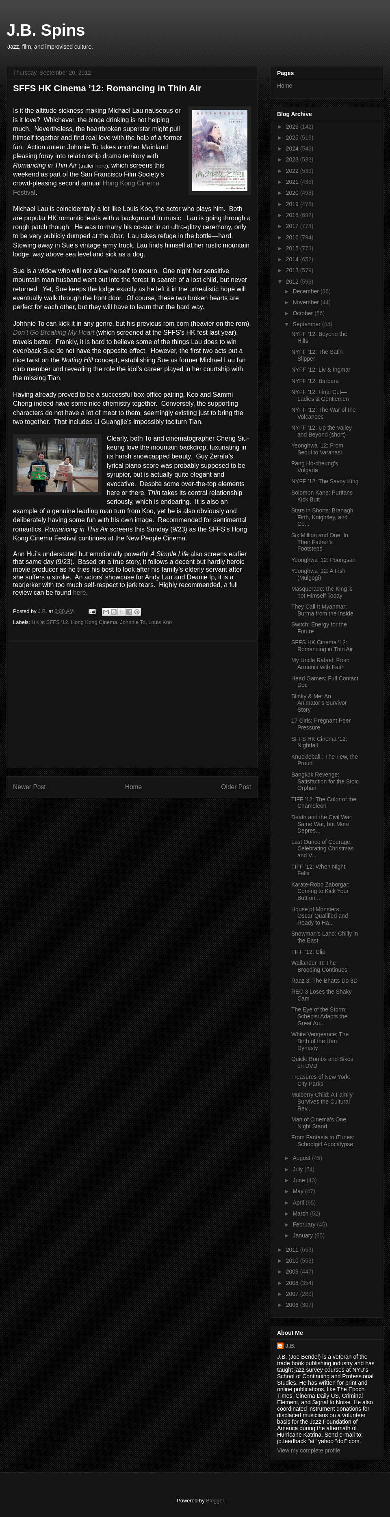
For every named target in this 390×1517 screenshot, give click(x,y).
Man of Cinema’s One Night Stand (318, 1123)
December (306, 291)
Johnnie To (132, 622)
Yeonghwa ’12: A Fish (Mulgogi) (318, 574)
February (304, 1224)
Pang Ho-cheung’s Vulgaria (314, 466)
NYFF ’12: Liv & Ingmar (321, 369)
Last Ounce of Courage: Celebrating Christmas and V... (322, 849)
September (307, 324)
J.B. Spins (45, 30)
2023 (293, 159)
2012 (293, 281)
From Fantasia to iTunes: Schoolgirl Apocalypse (322, 1140)
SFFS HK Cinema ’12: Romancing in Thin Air (322, 645)
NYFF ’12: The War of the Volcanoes (323, 413)
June (299, 1180)
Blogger (215, 1501)
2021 (293, 182)
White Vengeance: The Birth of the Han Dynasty (320, 1041)
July (298, 1169)
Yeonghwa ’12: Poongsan (323, 560)
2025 (293, 137)
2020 (293, 192)
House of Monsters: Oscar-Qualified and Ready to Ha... (319, 916)
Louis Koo (160, 622)
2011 (293, 1249)
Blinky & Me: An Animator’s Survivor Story (319, 703)
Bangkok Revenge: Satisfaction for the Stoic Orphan (325, 781)
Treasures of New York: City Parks (320, 1080)
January (303, 1235)
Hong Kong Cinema (94, 622)
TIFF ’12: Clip (308, 952)
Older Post (236, 786)
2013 (293, 270)
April (299, 1202)
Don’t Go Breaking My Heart (53, 332)
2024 (293, 148)
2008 (293, 1283)
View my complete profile (308, 1450)
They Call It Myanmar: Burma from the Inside (322, 610)
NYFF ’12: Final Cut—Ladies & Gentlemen (320, 395)
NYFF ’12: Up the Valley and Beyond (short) (321, 431)
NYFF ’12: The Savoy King (324, 481)
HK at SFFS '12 (50, 622)
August (302, 1158)
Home (133, 786)
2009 (293, 1271)
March (301, 1213)
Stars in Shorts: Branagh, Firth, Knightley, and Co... (323, 517)
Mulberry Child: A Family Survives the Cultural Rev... (322, 1101)
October (303, 313)
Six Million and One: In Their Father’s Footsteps (319, 542)
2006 (293, 1305)
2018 (293, 215)
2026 (293, 126)
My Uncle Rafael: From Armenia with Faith (320, 663)
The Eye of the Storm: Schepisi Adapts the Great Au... (319, 1016)
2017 (293, 226)
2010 (293, 1260)
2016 (293, 237)
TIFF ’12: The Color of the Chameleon (323, 802)
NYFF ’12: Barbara (315, 381)
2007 (293, 1294)
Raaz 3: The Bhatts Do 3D (324, 980)
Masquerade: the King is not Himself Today (322, 592)
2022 (293, 171)
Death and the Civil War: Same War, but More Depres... (322, 824)
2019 (293, 204)
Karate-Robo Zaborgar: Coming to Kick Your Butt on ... (320, 891)
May (298, 1191)
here (100, 166)
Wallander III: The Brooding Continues (319, 966)
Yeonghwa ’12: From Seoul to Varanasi (317, 449)
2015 (293, 248)
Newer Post (29, 786)
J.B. (290, 1346)
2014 (293, 259)
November (306, 302)
